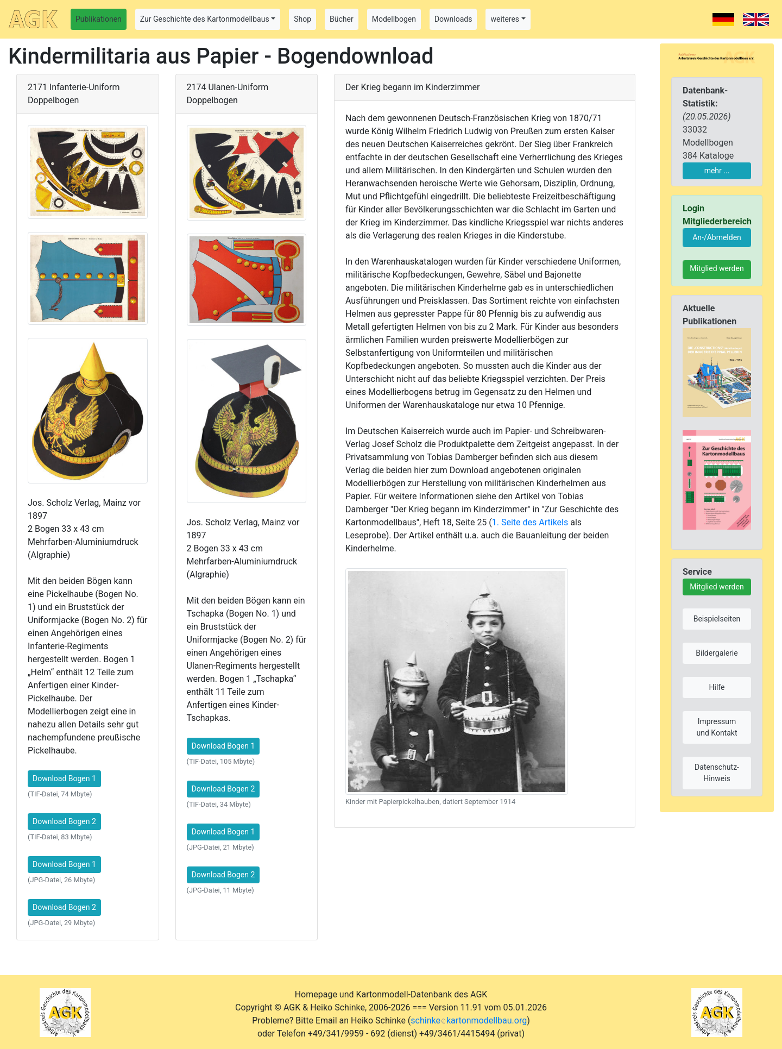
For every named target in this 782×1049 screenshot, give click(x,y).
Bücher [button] (342, 19)
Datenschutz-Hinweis (717, 773)
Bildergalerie (716, 653)
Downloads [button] (453, 19)
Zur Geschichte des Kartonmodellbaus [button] (204, 19)
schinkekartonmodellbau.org (469, 1020)
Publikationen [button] (98, 19)
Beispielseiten (717, 618)
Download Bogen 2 (64, 821)
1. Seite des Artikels (530, 522)
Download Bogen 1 (64, 778)
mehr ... (717, 170)
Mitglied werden (716, 268)
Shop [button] (302, 19)
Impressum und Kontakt (716, 727)
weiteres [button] (504, 19)
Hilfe (717, 687)
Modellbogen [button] (394, 19)
